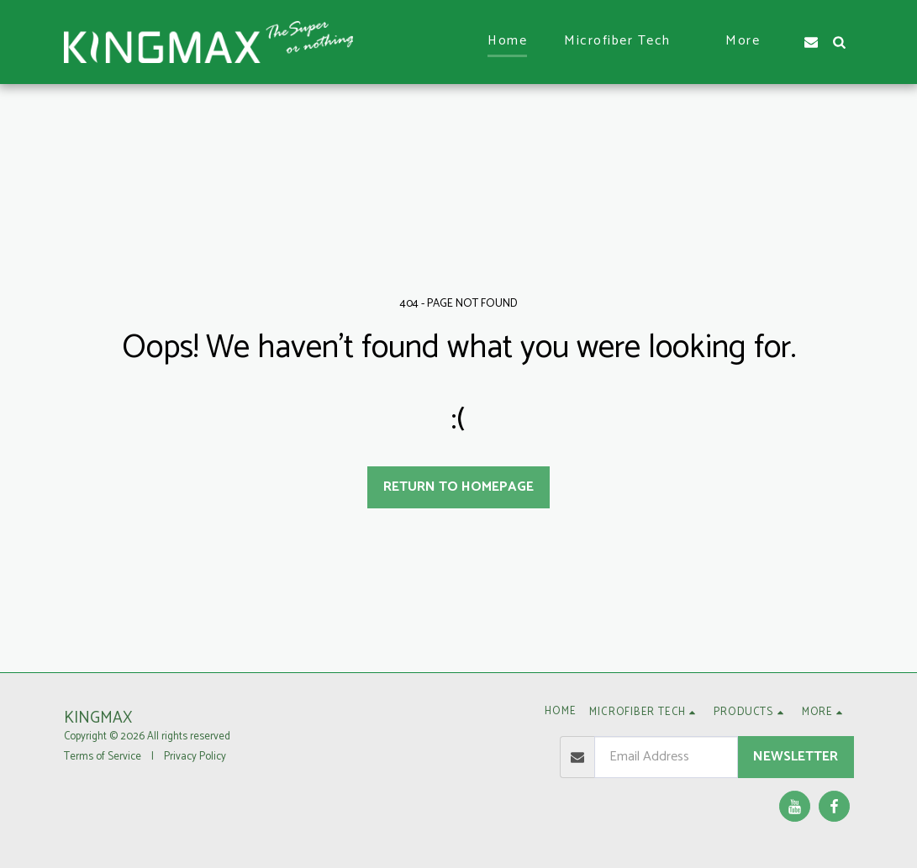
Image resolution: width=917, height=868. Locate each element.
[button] (626, 41)
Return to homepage (458, 487)
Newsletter (795, 756)
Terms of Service (102, 756)
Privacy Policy (195, 756)
